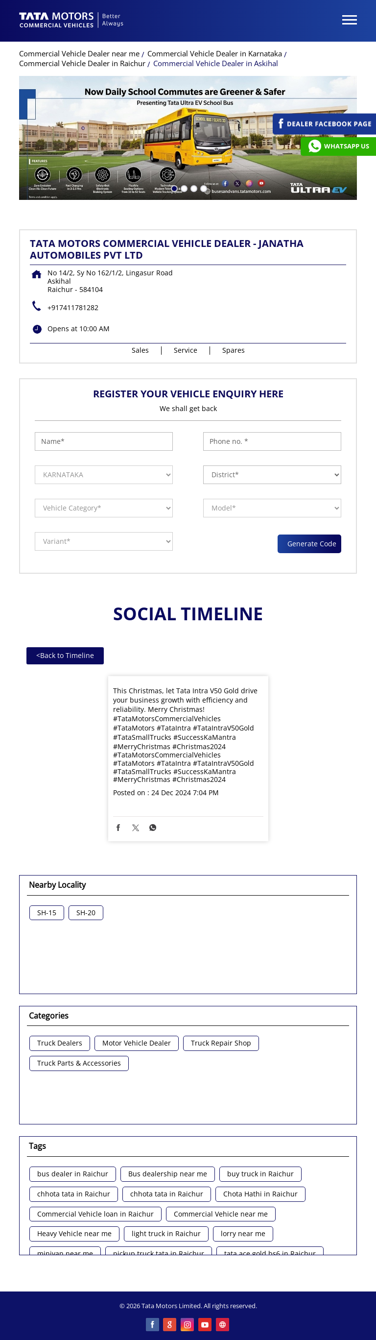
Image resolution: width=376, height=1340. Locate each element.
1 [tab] (173, 187)
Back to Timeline (65, 655)
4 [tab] (202, 187)
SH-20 (85, 913)
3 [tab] (192, 187)
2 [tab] (183, 187)
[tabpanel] (188, 138)
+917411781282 (72, 307)
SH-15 (46, 913)
